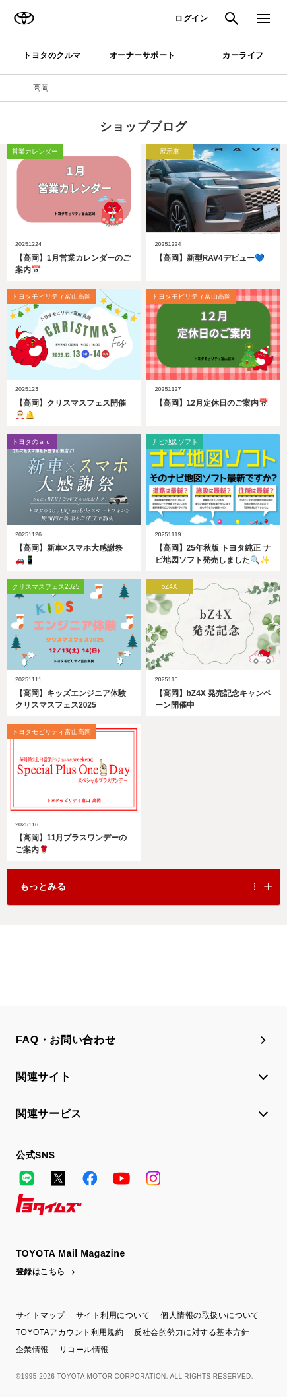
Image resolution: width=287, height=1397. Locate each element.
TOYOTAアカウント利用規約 (69, 1332)
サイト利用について (113, 1315)
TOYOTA (24, 18)
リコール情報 (84, 1349)
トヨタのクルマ (51, 55)
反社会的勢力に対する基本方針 (191, 1332)
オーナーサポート (142, 55)
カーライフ (242, 55)
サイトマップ (40, 1315)
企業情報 (32, 1349)
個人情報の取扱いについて (209, 1315)
